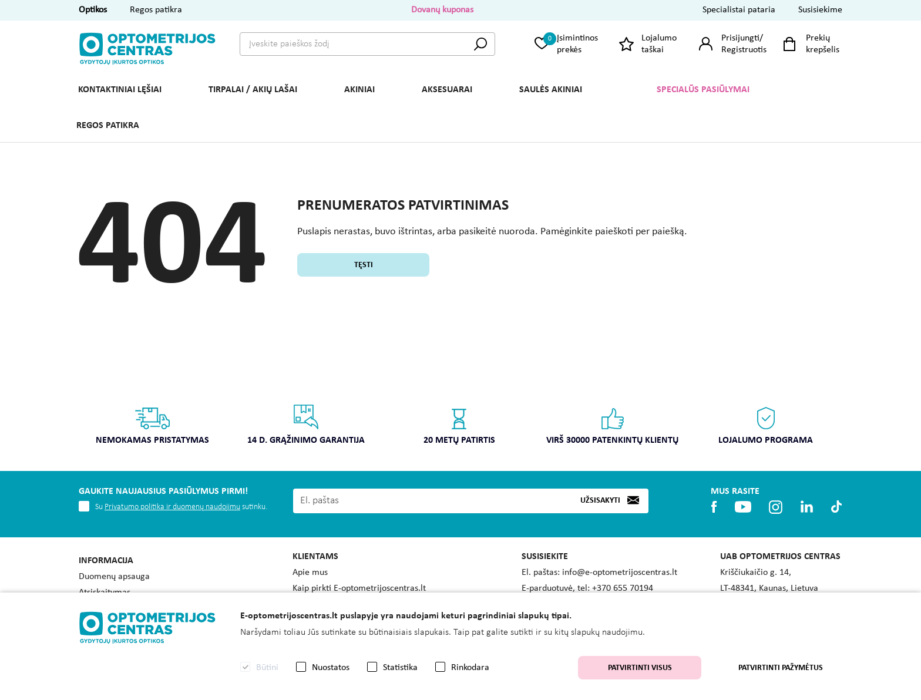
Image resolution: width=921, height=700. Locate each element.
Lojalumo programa (765, 424)
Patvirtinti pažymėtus (780, 668)
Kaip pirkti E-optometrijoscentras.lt (359, 588)
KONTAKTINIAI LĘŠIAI (120, 90)
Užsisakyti (600, 500)
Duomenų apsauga (114, 576)
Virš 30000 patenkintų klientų (612, 424)
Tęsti (363, 265)
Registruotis (744, 50)
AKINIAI (359, 90)
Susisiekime (820, 10)
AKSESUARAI (447, 90)
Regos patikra (156, 10)
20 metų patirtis (459, 424)
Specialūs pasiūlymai (703, 90)
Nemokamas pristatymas (152, 424)
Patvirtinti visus (640, 668)
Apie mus (310, 572)
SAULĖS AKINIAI (550, 90)
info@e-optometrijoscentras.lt (619, 572)
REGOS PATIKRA (107, 125)
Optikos (93, 10)
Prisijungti (740, 38)
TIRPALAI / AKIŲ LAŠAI (253, 90)
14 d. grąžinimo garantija (306, 424)
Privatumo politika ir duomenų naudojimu (172, 507)
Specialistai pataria (738, 10)
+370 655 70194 (622, 588)
